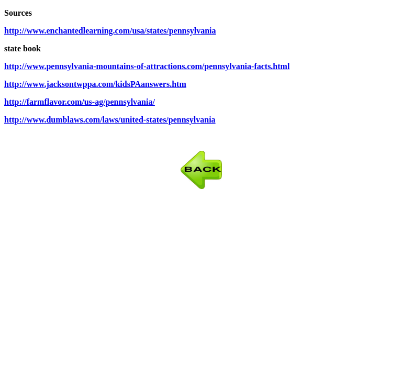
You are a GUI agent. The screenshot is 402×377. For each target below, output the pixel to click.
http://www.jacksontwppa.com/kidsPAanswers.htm (95, 84)
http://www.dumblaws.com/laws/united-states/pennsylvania (110, 119)
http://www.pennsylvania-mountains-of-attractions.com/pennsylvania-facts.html (146, 66)
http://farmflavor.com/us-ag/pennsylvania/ (79, 101)
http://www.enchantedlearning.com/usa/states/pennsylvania (110, 30)
